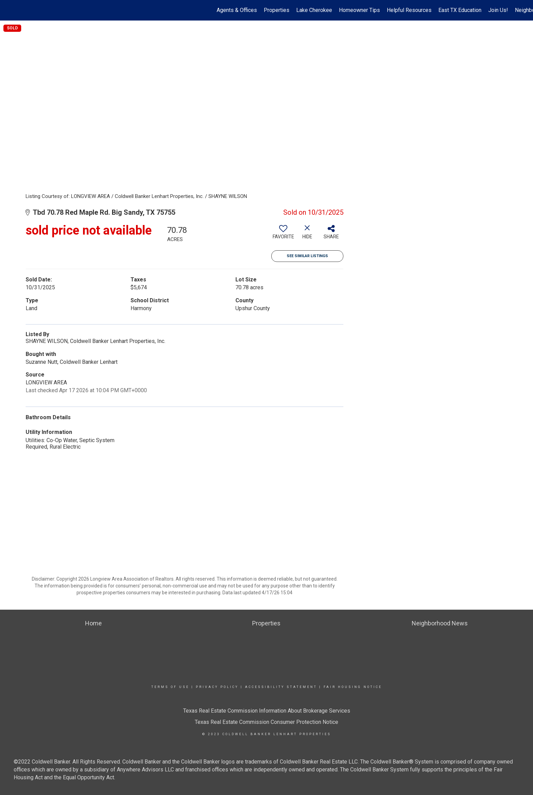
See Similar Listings (307, 256)
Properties (276, 10)
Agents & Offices (237, 10)
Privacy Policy (217, 687)
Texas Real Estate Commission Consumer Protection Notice (266, 722)
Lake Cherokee (314, 10)
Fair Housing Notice (353, 687)
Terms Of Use (170, 687)
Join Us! (498, 10)
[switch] (283, 234)
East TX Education (459, 10)
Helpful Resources (409, 10)
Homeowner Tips (359, 10)
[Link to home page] (8, 10)
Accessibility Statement (281, 687)
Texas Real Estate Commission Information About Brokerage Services (266, 710)
